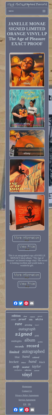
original (32, 317)
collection (28, 370)
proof (22, 319)
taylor (36, 366)
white (39, 319)
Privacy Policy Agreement (27, 395)
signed (23, 334)
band (26, 357)
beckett (14, 362)
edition (16, 315)
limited (14, 352)
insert (37, 325)
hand (32, 361)
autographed (33, 351)
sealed (25, 367)
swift (16, 366)
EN (24, 404)
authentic (37, 370)
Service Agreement (26, 400)
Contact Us (27, 391)
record (33, 345)
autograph (27, 329)
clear (25, 316)
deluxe (23, 363)
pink (37, 335)
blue (17, 357)
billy (31, 320)
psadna (40, 342)
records (19, 346)
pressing (28, 325)
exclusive (18, 370)
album (29, 340)
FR (29, 404)
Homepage (27, 386)
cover (13, 319)
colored (35, 357)
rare (18, 323)
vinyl (27, 374)
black (42, 362)
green (40, 316)
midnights (16, 341)
